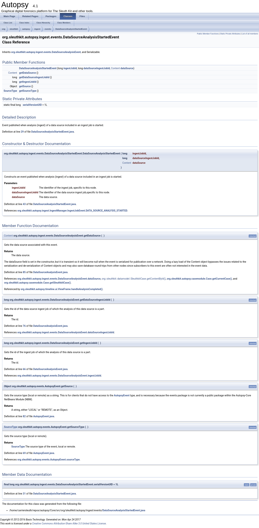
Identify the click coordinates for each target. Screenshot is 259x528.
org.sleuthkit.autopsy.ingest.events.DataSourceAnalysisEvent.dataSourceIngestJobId (65, 332)
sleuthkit (14, 29)
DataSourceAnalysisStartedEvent (71, 29)
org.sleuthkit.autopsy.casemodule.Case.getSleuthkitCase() (37, 282)
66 (24, 369)
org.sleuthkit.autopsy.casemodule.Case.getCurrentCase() (199, 278)
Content (115, 68)
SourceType (10, 90)
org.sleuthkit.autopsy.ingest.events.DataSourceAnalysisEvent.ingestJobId (59, 375)
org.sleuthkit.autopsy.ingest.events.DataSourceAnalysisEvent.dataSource (59, 278)
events (48, 29)
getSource (25, 86)
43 (24, 204)
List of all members (250, 34)
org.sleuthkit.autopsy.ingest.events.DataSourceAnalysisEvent (46, 52)
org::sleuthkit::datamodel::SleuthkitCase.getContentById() (134, 278)
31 (24, 493)
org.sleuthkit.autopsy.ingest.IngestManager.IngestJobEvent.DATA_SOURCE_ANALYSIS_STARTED (72, 210)
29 (22, 131)
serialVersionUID (32, 104)
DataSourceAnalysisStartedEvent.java (52, 131)
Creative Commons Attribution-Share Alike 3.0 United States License (69, 523)
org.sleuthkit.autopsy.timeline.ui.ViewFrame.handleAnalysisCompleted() (62, 289)
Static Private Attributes (230, 34)
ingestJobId (70, 68)
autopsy (26, 29)
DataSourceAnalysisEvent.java (50, 272)
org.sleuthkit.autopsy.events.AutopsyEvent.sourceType (48, 459)
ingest (37, 29)
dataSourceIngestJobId (96, 68)
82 (24, 416)
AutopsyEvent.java (43, 416)
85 (24, 272)
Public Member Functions (208, 34)
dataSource (127, 68)
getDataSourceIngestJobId (34, 77)
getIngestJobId (27, 81)
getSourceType (27, 90)
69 (24, 453)
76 (24, 325)
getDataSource (27, 72)
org (3, 29)
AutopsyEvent (122, 395)
